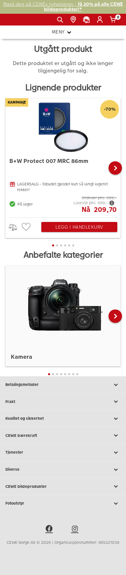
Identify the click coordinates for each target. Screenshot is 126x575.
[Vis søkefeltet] (61, 19)
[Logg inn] (101, 19)
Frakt (63, 402)
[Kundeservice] (87, 19)
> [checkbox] (15, 227)
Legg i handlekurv (79, 227)
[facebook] (50, 529)
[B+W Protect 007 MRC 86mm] (63, 156)
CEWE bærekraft (63, 436)
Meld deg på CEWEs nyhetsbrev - (63, 7)
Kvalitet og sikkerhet (63, 419)
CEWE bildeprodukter (63, 486)
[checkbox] (27, 227)
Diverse (63, 470)
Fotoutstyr (63, 504)
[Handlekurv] (114, 19)
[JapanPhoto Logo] (16, 22)
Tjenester (63, 453)
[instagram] (76, 529)
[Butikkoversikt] (74, 19)
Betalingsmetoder (63, 385)
